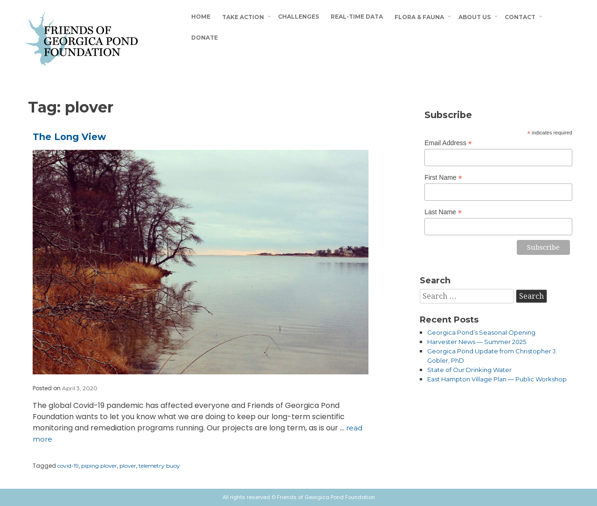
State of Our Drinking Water (469, 369)
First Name (443, 177)
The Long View (69, 136)
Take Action (243, 17)
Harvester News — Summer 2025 (476, 341)
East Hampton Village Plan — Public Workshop (497, 379)
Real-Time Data (357, 16)
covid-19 (68, 465)
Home (200, 16)
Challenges (298, 16)
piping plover (99, 465)
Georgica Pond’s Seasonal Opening (481, 332)
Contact (520, 17)
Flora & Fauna (419, 17)
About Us (474, 17)
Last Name (443, 212)
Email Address (448, 143)
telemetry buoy (159, 465)
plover (127, 465)
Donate (204, 37)
